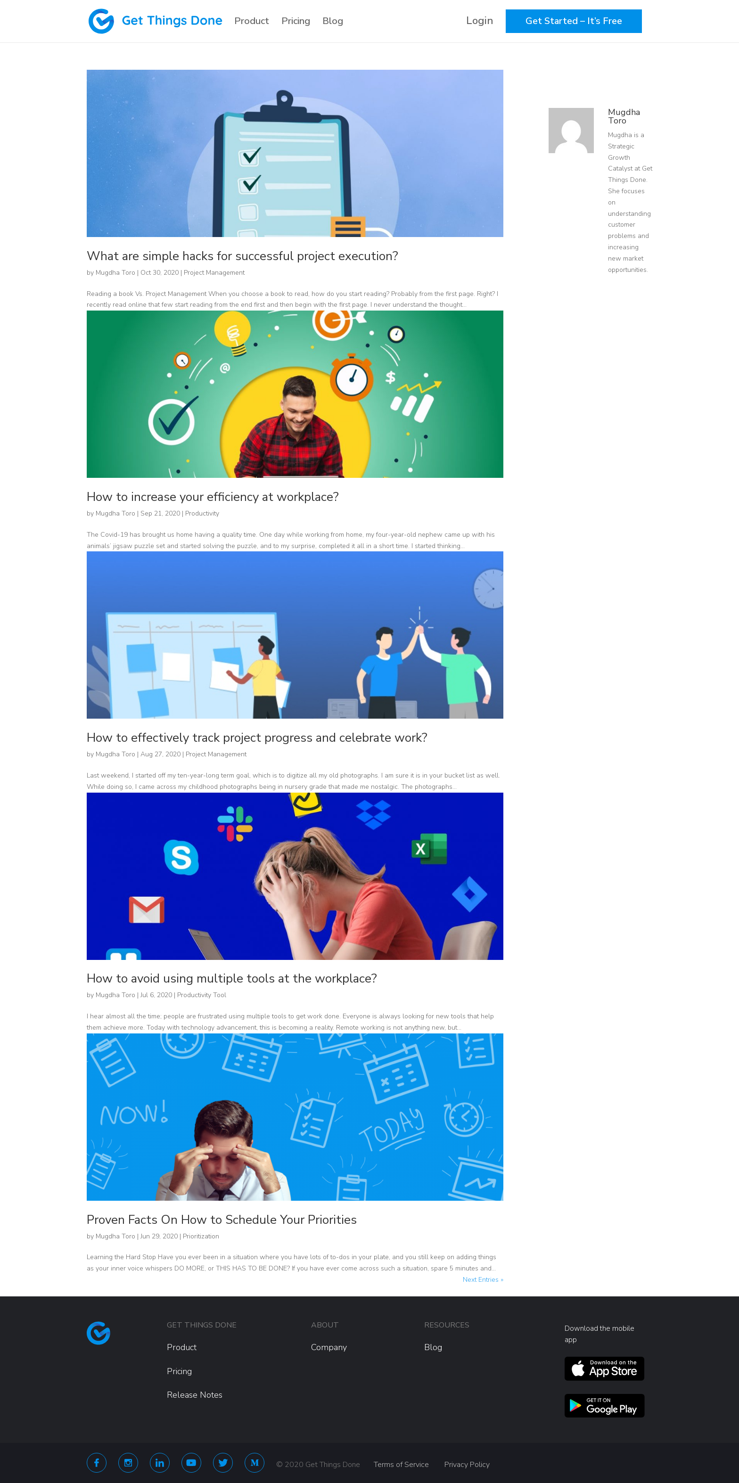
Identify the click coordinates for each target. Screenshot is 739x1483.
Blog (332, 21)
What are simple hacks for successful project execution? (242, 256)
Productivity (202, 513)
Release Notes (194, 1395)
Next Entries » (483, 1279)
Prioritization (201, 1236)
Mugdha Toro (115, 272)
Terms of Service (401, 1464)
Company (329, 1347)
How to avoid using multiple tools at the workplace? (232, 978)
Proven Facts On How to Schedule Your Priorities (222, 1220)
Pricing (295, 21)
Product (251, 21)
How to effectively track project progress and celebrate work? (257, 737)
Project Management (214, 272)
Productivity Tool (201, 995)
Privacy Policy (467, 1464)
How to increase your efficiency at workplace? (213, 497)
